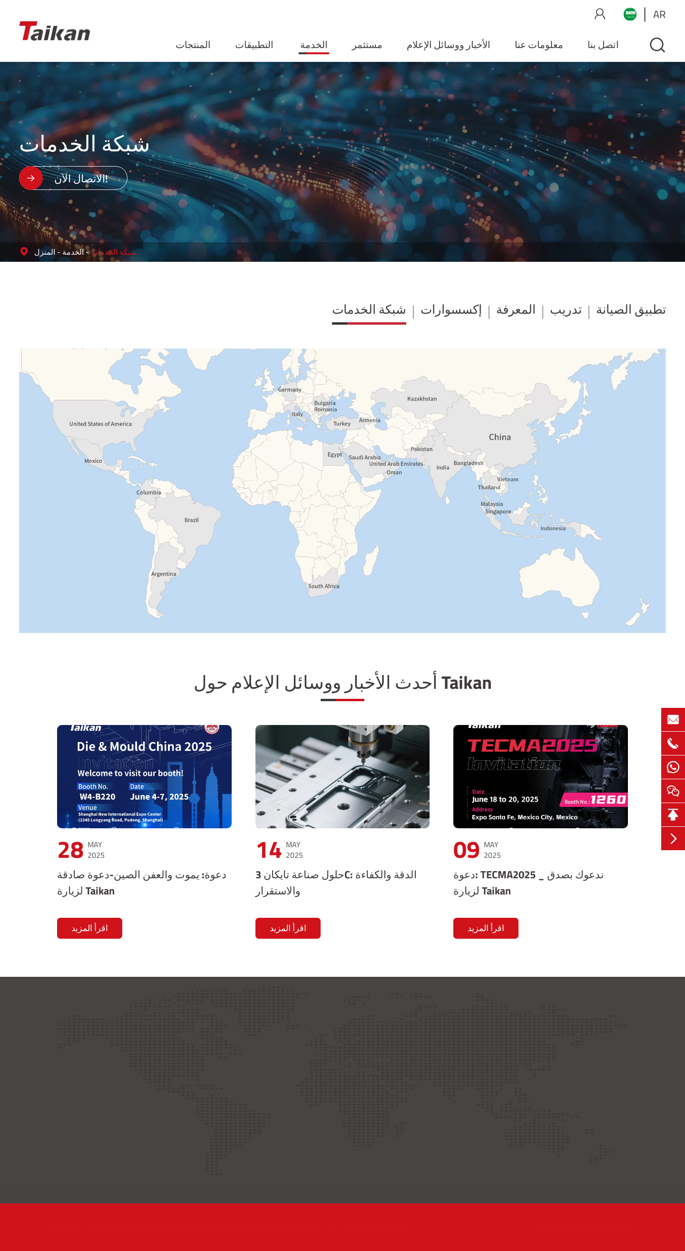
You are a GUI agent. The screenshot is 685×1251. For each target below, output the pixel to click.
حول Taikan (573, 1030)
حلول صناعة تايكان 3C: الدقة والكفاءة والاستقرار (336, 882)
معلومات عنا (539, 44)
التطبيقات (254, 44)
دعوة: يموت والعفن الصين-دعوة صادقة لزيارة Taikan (141, 882)
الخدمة (314, 44)
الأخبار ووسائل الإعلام (448, 44)
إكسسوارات (451, 309)
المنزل (44, 252)
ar (659, 14)
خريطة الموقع (606, 1227)
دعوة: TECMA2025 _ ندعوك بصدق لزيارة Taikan (528, 882)
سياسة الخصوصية (550, 1227)
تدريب (566, 309)
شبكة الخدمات (114, 252)
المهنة (563, 1130)
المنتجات (193, 44)
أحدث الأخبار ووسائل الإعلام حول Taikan (343, 682)
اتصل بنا (603, 44)
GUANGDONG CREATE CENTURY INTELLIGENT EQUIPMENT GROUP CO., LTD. (224, 1227)
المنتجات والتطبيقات (377, 1030)
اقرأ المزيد (89, 928)
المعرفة (516, 309)
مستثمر (367, 44)
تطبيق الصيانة (631, 309)
